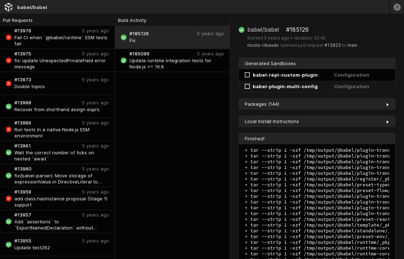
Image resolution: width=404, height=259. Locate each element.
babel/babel (32, 7)
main (352, 45)
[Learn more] (397, 7)
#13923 (333, 45)
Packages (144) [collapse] (317, 104)
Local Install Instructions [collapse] (317, 121)
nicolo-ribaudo (263, 45)
